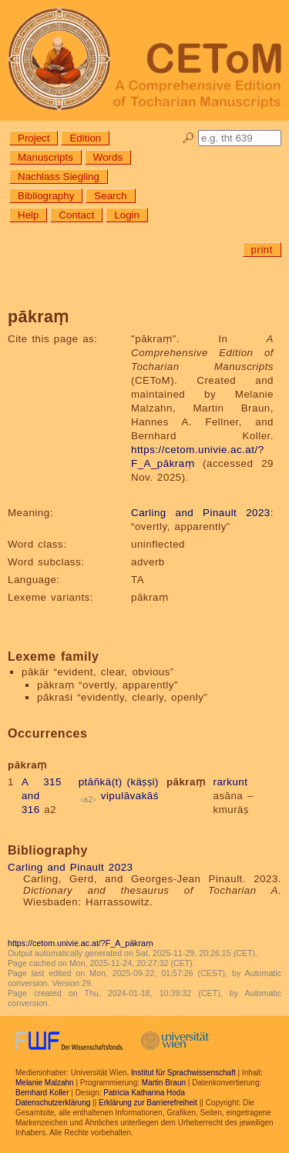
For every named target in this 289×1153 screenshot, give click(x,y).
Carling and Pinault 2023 (201, 512)
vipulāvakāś (130, 795)
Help (28, 215)
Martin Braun (164, 1082)
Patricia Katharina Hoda (144, 1092)
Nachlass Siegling (58, 176)
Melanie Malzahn (44, 1082)
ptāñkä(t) (101, 782)
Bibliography (46, 196)
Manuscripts (45, 157)
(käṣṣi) (142, 782)
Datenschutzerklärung (52, 1102)
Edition (85, 138)
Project (33, 138)
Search (110, 196)
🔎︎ (188, 138)
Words (108, 157)
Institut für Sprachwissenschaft (183, 1072)
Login (126, 215)
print (262, 249)
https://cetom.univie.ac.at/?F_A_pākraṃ (80, 943)
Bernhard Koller (42, 1092)
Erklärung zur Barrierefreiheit (148, 1102)
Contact (76, 215)
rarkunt (230, 782)
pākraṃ (186, 782)
